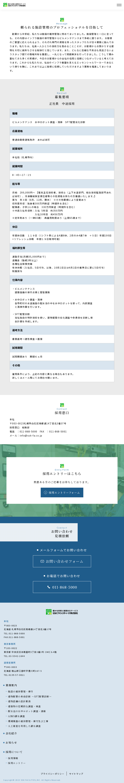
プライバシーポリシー (52, 773)
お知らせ (11, 742)
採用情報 (13, 758)
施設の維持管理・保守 (20, 691)
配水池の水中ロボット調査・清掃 (27, 711)
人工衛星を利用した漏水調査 (24, 726)
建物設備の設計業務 (19, 701)
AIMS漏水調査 (16, 716)
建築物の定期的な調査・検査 (24, 706)
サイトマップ (76, 773)
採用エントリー (17, 763)
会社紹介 (11, 733)
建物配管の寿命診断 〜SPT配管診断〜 (30, 696)
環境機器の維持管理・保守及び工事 (28, 721)
